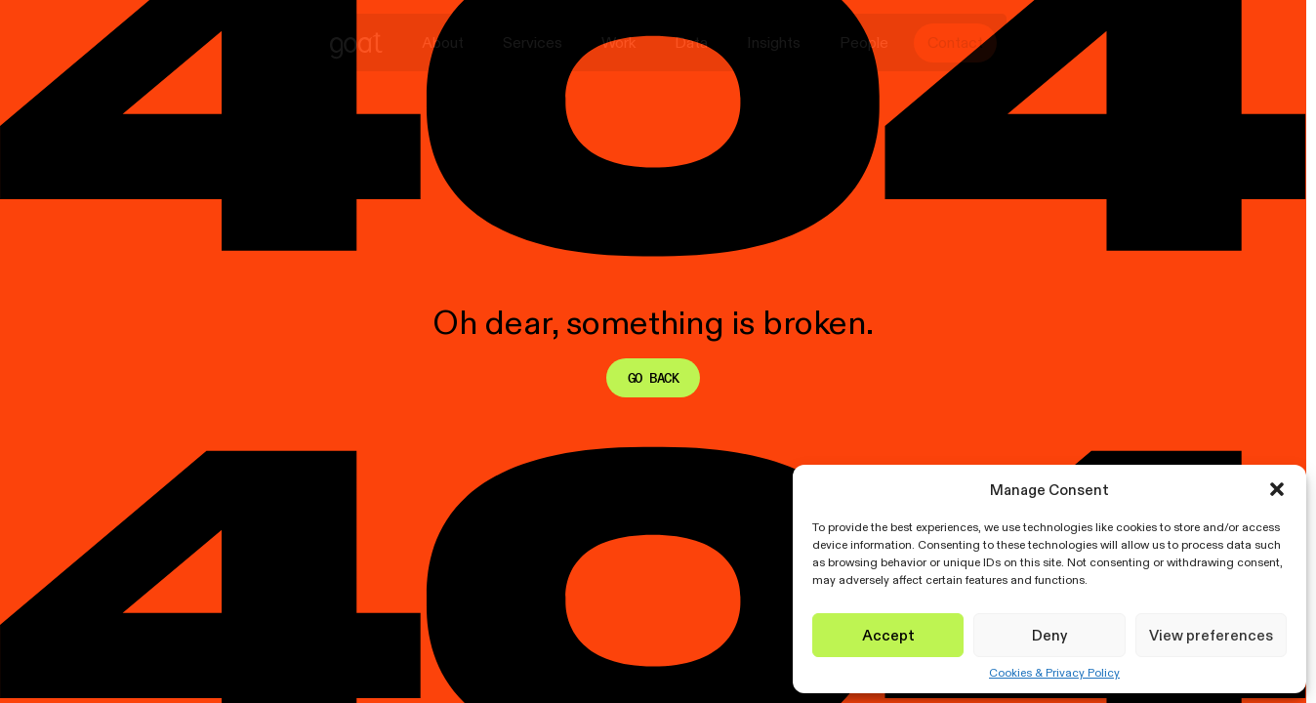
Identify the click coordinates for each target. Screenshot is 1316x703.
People (864, 42)
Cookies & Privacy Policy (1054, 673)
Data (691, 42)
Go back (653, 378)
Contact (955, 42)
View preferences (1211, 635)
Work (618, 42)
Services (532, 42)
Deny (1049, 635)
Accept (888, 635)
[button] (1277, 489)
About (443, 42)
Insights (774, 42)
